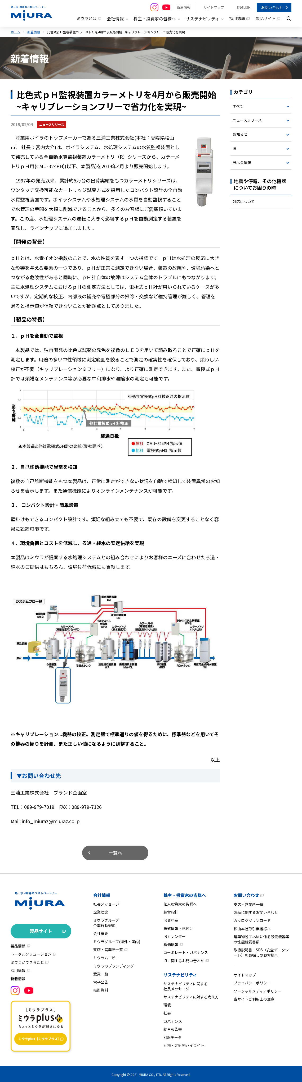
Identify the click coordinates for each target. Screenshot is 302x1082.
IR (234, 149)
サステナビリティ (180, 973)
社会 (167, 1012)
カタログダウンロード (252, 919)
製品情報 (18, 944)
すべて (238, 105)
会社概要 (100, 932)
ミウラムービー (106, 956)
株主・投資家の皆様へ (184, 894)
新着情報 (183, 7)
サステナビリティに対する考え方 (191, 995)
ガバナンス (172, 1020)
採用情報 (235, 18)
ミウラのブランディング (113, 965)
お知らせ (240, 134)
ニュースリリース (247, 119)
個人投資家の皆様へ (180, 903)
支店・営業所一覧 (108, 948)
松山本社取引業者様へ (252, 927)
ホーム (15, 31)
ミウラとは (80, 18)
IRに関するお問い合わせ (183, 959)
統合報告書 (172, 1028)
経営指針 (170, 911)
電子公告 (100, 981)
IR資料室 (170, 919)
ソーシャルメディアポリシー (258, 990)
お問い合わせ (272, 7)
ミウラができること (27, 961)
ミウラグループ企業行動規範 (106, 921)
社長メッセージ (106, 903)
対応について (244, 202)
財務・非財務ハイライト (183, 1044)
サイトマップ (213, 7)
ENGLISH (243, 7)
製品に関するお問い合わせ (256, 911)
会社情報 (101, 894)
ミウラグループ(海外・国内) (116, 940)
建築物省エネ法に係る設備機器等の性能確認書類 (261, 938)
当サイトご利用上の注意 (254, 998)
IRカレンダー (174, 935)
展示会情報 (242, 163)
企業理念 (100, 911)
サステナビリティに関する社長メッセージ (185, 985)
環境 (167, 1004)
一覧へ (115, 851)
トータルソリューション (31, 953)
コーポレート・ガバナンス (185, 951)
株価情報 (170, 943)
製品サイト (265, 18)
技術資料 (100, 989)
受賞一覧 (100, 973)
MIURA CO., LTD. (150, 1073)
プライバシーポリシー (252, 982)
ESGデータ (172, 1036)
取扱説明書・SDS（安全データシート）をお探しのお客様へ (261, 951)
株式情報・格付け (178, 927)
